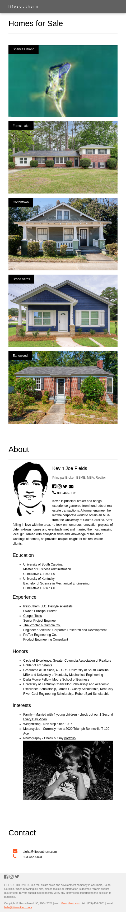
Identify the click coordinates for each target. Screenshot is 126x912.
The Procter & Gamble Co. (41, 625)
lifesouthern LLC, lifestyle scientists (48, 606)
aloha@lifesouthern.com (40, 852)
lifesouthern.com (70, 903)
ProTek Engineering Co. (40, 635)
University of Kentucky (39, 579)
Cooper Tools (32, 616)
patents (47, 665)
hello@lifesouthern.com (18, 907)
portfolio (70, 738)
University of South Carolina (43, 564)
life (23, 6)
